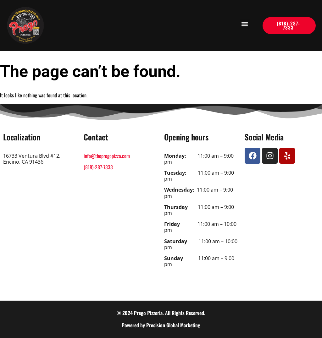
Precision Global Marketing (173, 325)
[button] (245, 24)
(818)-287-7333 (98, 167)
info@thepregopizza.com (107, 156)
